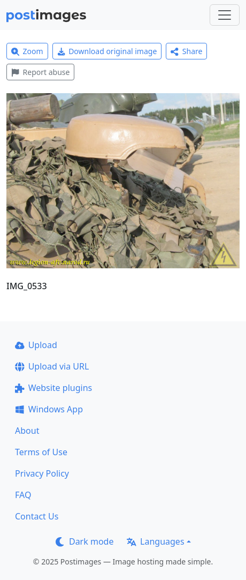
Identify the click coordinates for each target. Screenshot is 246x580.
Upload (36, 345)
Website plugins (53, 388)
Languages (155, 541)
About (27, 430)
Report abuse (40, 72)
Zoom (27, 51)
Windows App (49, 409)
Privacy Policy (42, 473)
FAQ (23, 495)
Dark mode (84, 541)
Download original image (107, 51)
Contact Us (36, 516)
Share (186, 51)
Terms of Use (41, 452)
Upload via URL (52, 366)
